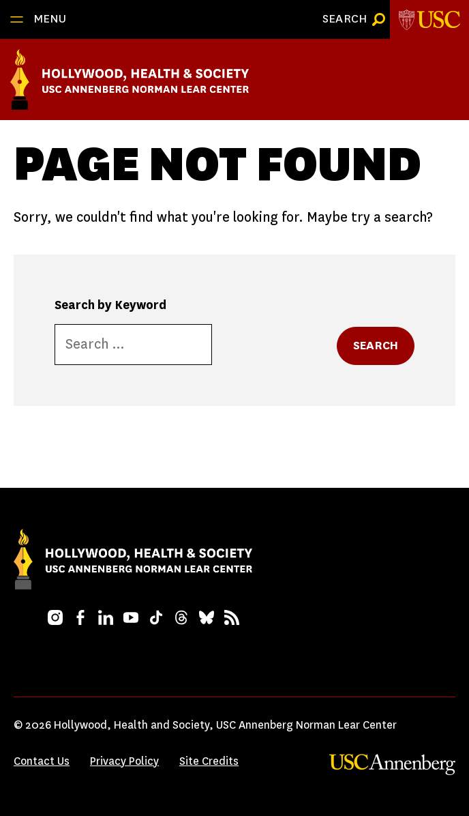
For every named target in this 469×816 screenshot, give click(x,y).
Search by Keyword (110, 305)
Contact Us (42, 761)
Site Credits (209, 761)
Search (375, 345)
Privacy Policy (124, 761)
